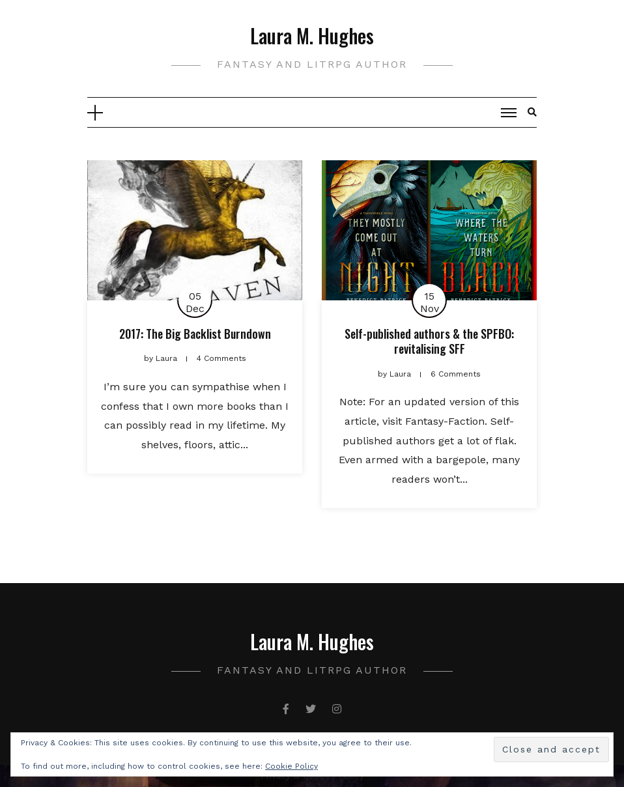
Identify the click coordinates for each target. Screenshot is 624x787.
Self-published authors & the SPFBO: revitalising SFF (429, 341)
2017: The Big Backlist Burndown (195, 333)
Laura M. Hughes (312, 35)
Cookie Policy (291, 766)
